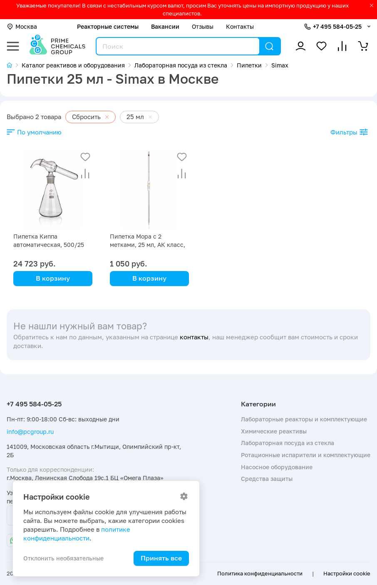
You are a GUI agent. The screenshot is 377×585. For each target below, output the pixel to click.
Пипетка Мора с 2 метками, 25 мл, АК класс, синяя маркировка (147, 244)
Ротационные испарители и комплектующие (305, 454)
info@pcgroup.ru (30, 431)
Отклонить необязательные (63, 558)
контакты (194, 337)
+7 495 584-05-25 (337, 26)
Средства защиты (267, 478)
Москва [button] (22, 26)
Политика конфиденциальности (260, 573)
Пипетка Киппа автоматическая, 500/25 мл (48, 244)
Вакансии (165, 26)
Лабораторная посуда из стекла (287, 442)
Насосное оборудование (277, 466)
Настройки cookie (346, 573)
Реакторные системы (108, 26)
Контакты (240, 26)
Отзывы (202, 26)
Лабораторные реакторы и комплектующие (304, 419)
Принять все (161, 558)
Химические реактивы (274, 431)
